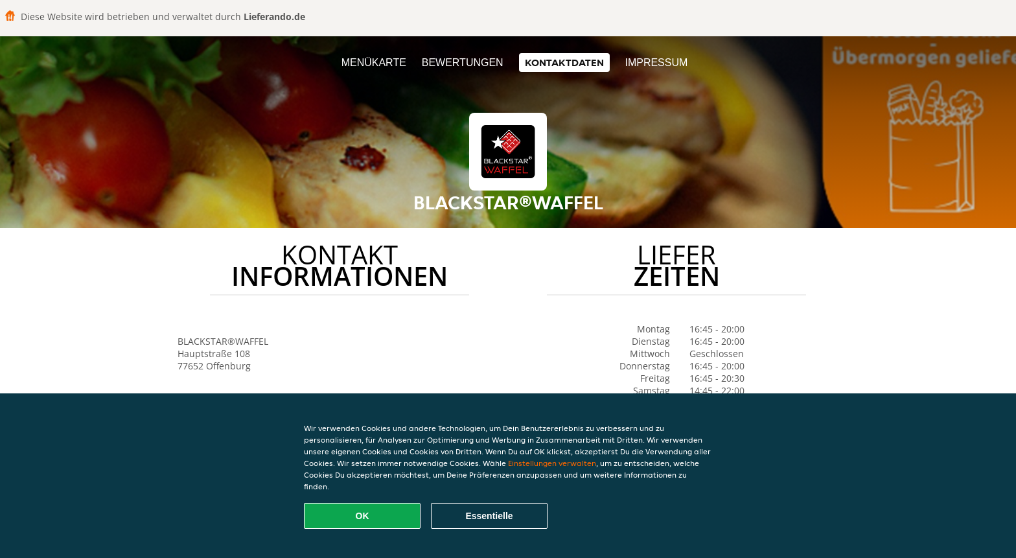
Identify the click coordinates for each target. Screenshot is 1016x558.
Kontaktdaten (564, 62)
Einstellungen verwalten (552, 463)
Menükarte (373, 62)
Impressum (656, 62)
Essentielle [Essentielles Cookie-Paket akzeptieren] (489, 516)
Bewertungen (462, 62)
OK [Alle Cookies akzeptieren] (362, 516)
